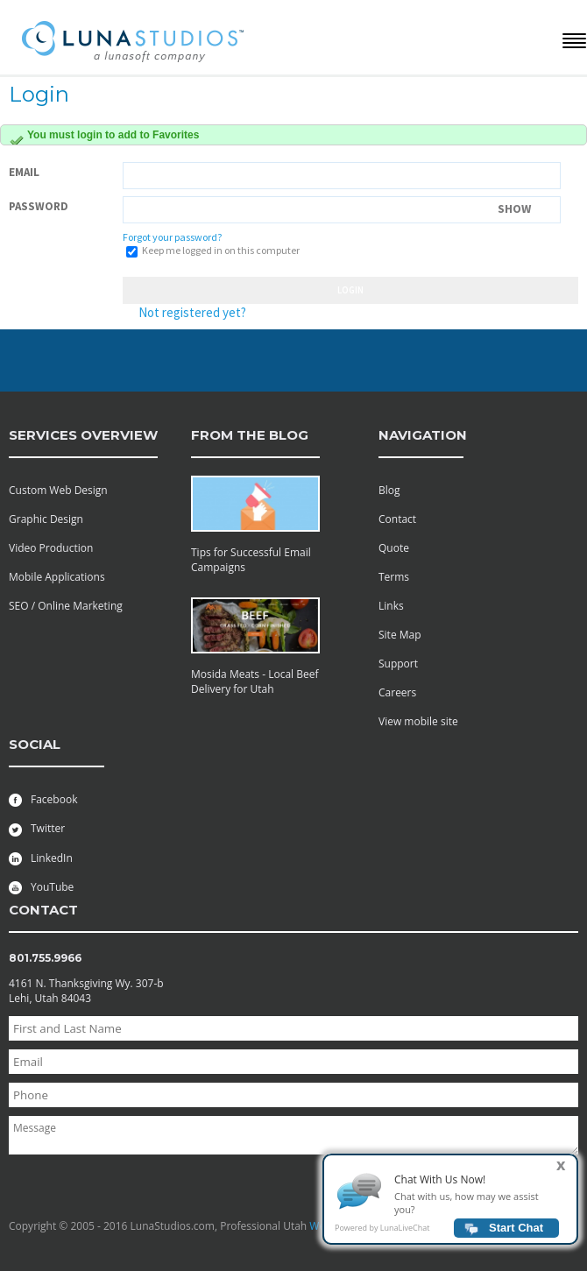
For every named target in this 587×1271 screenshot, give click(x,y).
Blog (389, 490)
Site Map (399, 634)
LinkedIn (41, 858)
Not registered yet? (192, 312)
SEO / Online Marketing (66, 605)
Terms (393, 576)
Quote (393, 547)
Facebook (43, 799)
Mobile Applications (57, 576)
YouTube (41, 886)
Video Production (51, 547)
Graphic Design (46, 519)
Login (350, 290)
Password (38, 206)
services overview (83, 435)
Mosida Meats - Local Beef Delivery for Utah (255, 681)
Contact (397, 519)
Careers (397, 692)
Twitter (37, 828)
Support (398, 663)
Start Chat (516, 1232)
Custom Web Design (58, 490)
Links (391, 605)
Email (24, 172)
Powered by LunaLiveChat (382, 1233)
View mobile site (418, 721)
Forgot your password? (172, 237)
